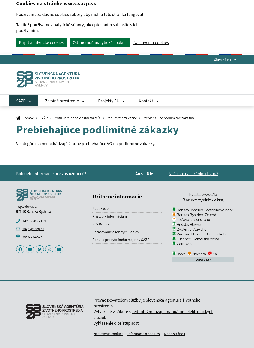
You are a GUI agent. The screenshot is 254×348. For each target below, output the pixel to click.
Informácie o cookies (143, 333)
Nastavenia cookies (151, 42)
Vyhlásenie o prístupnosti (117, 323)
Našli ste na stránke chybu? (193, 173)
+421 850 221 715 (35, 221)
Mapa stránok (174, 333)
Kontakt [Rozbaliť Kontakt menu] (149, 101)
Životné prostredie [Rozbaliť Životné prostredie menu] (64, 101)
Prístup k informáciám (109, 216)
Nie (150, 174)
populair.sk (203, 259)
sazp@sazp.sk (33, 228)
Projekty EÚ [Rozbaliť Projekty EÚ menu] (111, 101)
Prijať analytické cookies (41, 42)
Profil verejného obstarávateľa (77, 118)
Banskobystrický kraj (203, 199)
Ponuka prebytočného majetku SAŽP (120, 239)
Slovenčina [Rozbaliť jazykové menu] (225, 59)
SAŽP (43, 118)
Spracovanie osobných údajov (115, 232)
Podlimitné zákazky (121, 118)
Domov (27, 118)
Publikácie (100, 208)
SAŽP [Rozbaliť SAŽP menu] (23, 101)
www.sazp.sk (32, 236)
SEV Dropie (100, 224)
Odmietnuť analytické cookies (100, 42)
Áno (139, 174)
